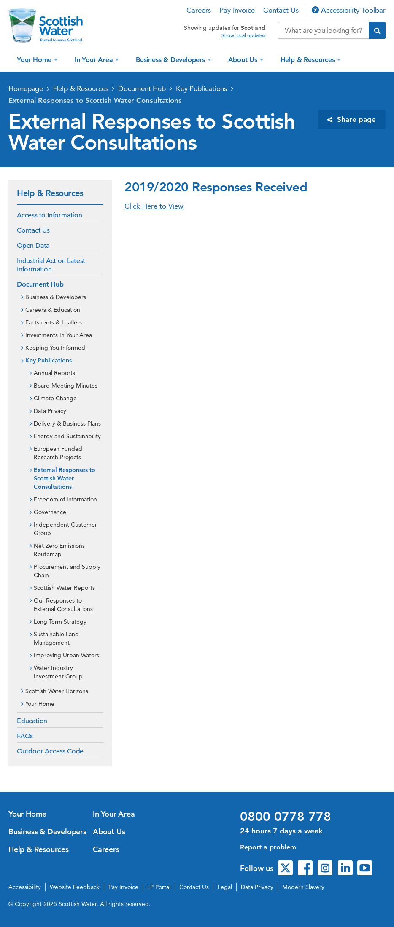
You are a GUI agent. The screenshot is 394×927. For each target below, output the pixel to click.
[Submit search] (377, 30)
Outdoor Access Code (50, 751)
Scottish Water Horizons (56, 691)
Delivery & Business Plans (67, 423)
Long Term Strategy (60, 621)
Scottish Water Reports (64, 588)
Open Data (33, 245)
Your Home (35, 60)
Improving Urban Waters (66, 655)
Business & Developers (171, 60)
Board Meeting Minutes (65, 385)
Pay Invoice (237, 10)
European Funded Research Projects (58, 453)
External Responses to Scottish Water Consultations (95, 100)
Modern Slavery (303, 887)
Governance (50, 512)
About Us (243, 60)
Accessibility (24, 887)
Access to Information (49, 215)
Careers (198, 10)
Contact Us (281, 10)
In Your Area (95, 60)
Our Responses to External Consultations (63, 605)
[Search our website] (323, 30)
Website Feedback (75, 887)
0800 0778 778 (285, 816)
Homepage (25, 88)
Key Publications (201, 88)
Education (32, 721)
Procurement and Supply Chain (67, 571)
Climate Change (55, 398)
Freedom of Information (65, 499)
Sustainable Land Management (56, 638)
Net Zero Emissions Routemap (59, 550)
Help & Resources (309, 60)
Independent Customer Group (65, 529)
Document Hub (142, 88)
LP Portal (158, 887)
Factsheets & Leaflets (53, 322)
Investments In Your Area (58, 335)
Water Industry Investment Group (58, 672)
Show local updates (243, 35)
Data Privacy (50, 411)
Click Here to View (154, 206)
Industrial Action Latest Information (51, 265)
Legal (225, 887)
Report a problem (268, 847)
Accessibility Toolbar (349, 10)
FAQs (25, 736)
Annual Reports (54, 373)
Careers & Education (52, 309)
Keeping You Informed (55, 347)
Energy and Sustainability (67, 436)
